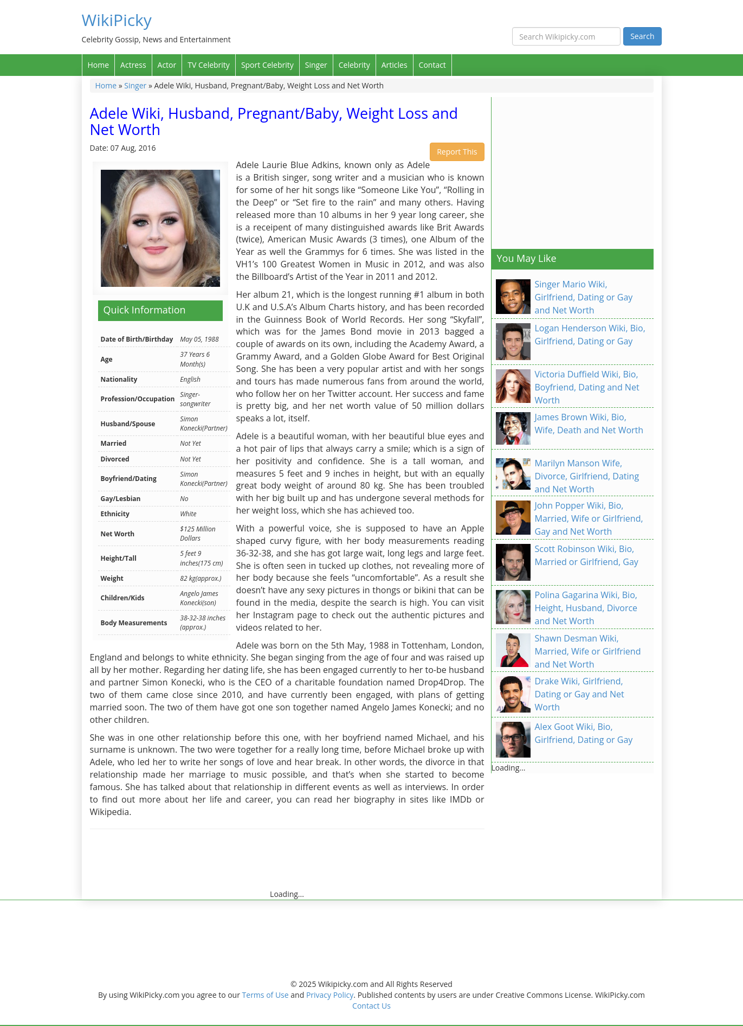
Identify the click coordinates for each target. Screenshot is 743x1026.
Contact (432, 65)
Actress (133, 65)
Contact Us (371, 1006)
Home (98, 65)
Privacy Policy (329, 995)
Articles (395, 65)
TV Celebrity (209, 65)
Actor (167, 65)
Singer (316, 65)
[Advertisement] (287, 864)
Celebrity (354, 65)
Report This (457, 151)
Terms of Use (265, 995)
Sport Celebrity (267, 65)
